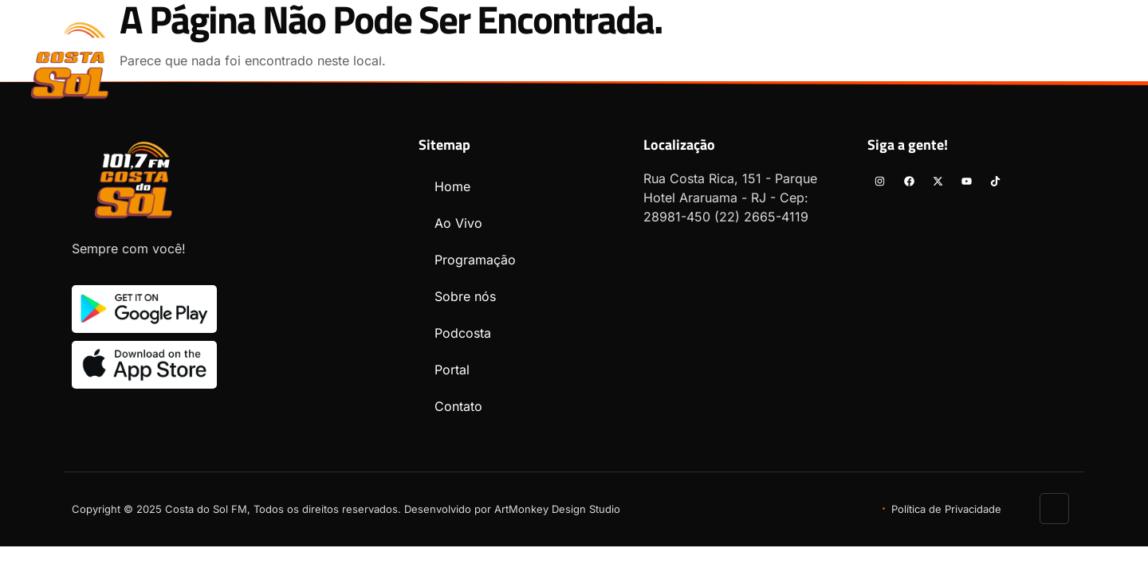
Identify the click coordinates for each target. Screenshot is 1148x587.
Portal (842, 53)
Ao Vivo (452, 53)
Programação (551, 53)
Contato (925, 53)
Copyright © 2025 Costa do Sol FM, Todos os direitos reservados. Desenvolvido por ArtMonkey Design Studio (346, 509)
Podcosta (756, 53)
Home (378, 53)
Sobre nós (660, 53)
